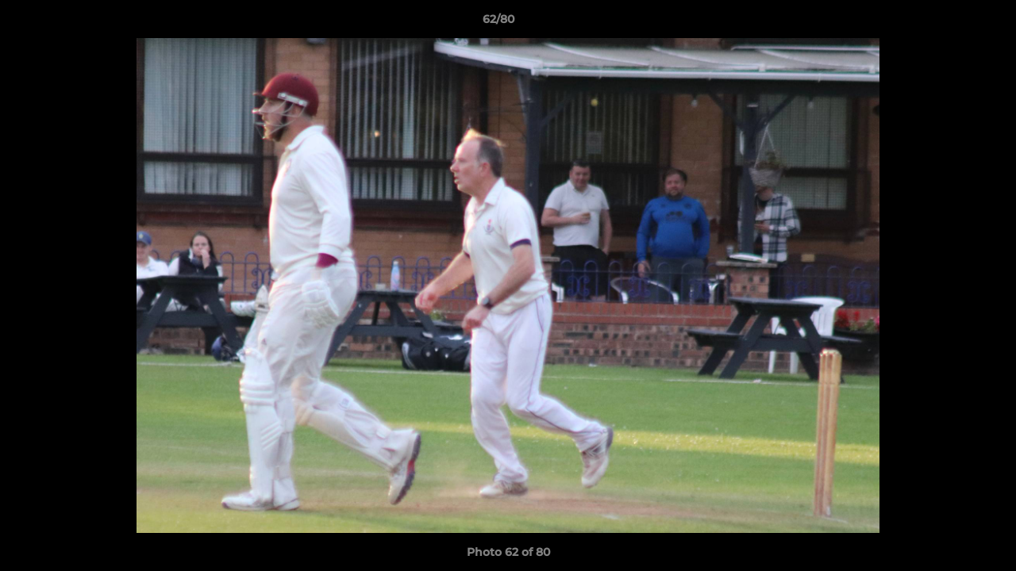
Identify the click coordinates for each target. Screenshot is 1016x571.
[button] (949, 23)
